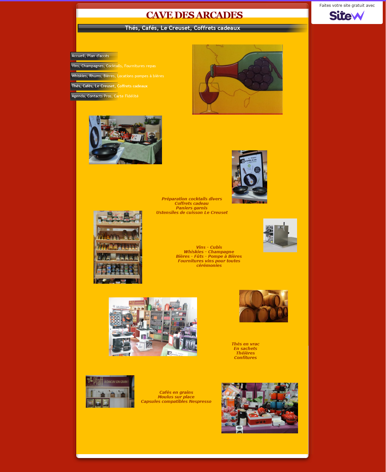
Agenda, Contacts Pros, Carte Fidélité (105, 96)
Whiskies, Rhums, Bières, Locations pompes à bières (118, 76)
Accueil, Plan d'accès (90, 56)
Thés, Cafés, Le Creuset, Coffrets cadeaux (110, 86)
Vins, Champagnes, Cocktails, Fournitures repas (114, 66)
